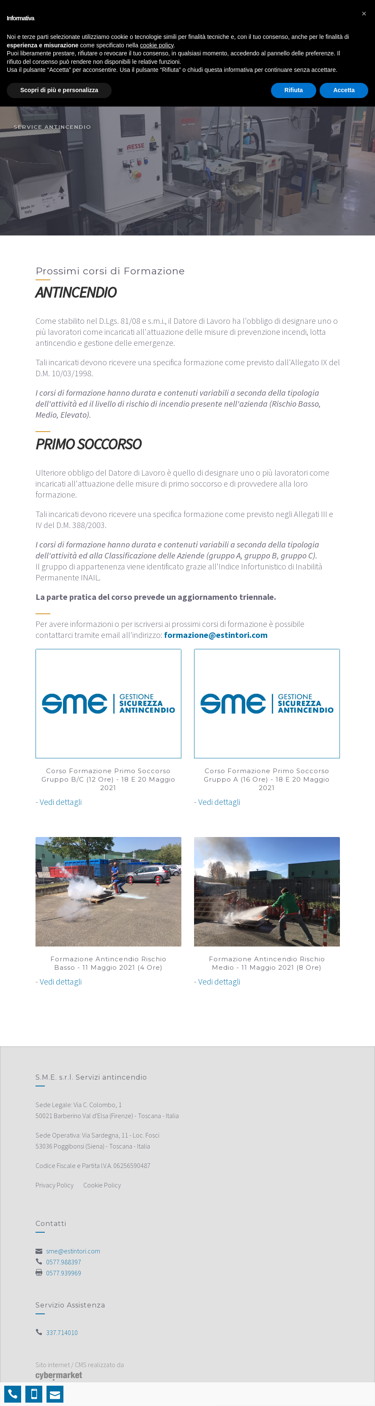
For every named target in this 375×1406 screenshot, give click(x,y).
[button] (364, 13)
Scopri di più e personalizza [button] (59, 90)
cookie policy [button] (156, 45)
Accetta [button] (344, 90)
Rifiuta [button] (294, 90)
